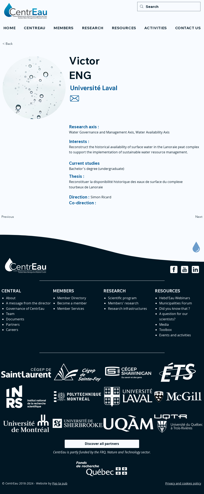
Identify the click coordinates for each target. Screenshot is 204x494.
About (11, 298)
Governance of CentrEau (25, 308)
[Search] (169, 6)
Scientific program (122, 298)
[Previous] (15, 217)
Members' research (123, 303)
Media (164, 324)
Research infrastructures (127, 308)
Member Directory (71, 298)
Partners (13, 324)
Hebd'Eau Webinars (174, 298)
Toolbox (165, 329)
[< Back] (16, 44)
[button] (35, 27)
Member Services (70, 308)
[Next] (192, 217)
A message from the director (28, 303)
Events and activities (175, 335)
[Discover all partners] (102, 444)
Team (10, 313)
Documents (15, 319)
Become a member (72, 303)
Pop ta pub (59, 483)
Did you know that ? (174, 308)
